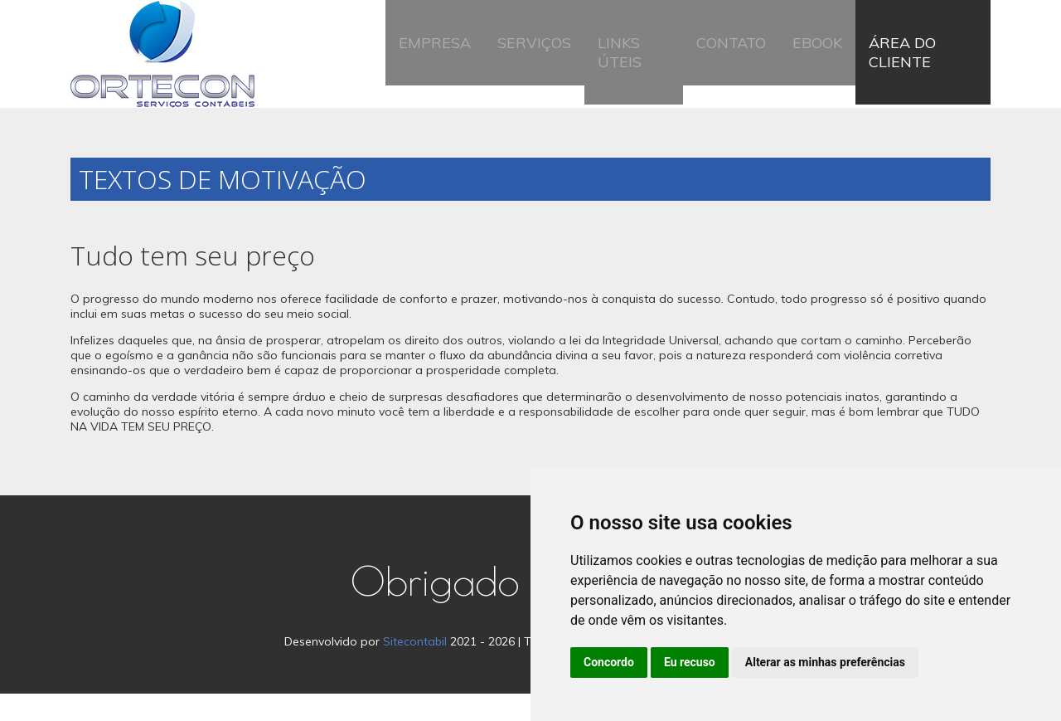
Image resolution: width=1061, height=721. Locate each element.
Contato (731, 67)
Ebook (807, 67)
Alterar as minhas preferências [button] (825, 662)
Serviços (536, 67)
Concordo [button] (609, 662)
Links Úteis (634, 67)
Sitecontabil (415, 668)
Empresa (446, 67)
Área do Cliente (915, 67)
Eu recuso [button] (689, 662)
